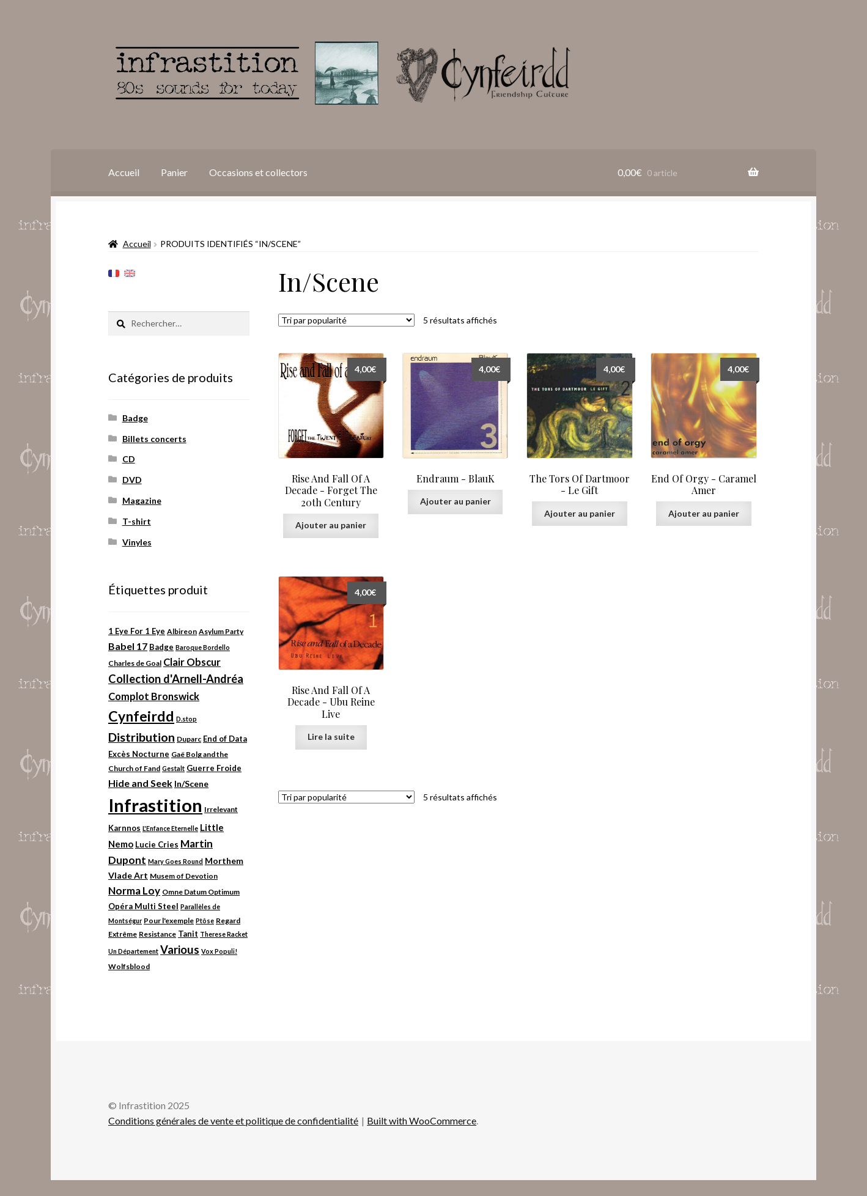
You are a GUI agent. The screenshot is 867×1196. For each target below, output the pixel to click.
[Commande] (346, 320)
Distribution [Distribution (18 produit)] (141, 736)
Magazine (141, 500)
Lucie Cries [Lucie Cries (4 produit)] (157, 844)
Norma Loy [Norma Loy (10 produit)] (134, 890)
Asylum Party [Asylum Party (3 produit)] (221, 631)
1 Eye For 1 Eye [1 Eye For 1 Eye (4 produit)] (136, 631)
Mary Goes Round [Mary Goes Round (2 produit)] (175, 861)
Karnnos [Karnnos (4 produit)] (124, 828)
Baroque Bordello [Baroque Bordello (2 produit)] (202, 647)
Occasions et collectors (258, 172)
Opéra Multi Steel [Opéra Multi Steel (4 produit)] (143, 906)
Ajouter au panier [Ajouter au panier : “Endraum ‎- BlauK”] (455, 501)
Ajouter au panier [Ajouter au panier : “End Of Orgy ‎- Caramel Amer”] (703, 513)
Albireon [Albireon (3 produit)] (182, 631)
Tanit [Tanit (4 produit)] (188, 934)
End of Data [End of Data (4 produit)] (225, 739)
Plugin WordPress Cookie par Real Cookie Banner (104, 1188)
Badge (135, 418)
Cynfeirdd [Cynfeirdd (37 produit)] (141, 716)
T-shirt (136, 521)
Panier (174, 172)
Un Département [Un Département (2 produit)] (133, 951)
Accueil (123, 172)
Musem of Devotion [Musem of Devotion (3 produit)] (184, 875)
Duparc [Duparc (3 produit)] (189, 739)
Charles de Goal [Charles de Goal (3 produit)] (134, 663)
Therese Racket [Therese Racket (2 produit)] (224, 934)
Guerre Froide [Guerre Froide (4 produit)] (214, 768)
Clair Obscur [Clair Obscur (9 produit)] (192, 662)
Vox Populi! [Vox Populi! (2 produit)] (219, 951)
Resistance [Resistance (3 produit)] (157, 934)
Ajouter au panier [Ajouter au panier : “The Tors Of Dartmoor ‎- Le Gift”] (579, 513)
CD (128, 459)
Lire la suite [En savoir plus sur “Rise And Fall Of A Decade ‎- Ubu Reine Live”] (331, 736)
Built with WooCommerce (421, 1120)
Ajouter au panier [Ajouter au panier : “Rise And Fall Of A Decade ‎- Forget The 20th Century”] (330, 525)
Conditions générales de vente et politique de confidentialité (233, 1120)
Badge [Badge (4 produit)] (161, 647)
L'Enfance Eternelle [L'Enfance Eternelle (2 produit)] (170, 828)
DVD (132, 479)
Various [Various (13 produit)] (179, 949)
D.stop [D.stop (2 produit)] (186, 719)
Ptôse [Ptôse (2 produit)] (205, 921)
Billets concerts (154, 439)
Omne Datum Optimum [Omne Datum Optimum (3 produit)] (201, 891)
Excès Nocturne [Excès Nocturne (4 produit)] (138, 754)
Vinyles (137, 542)
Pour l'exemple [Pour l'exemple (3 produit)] (169, 920)
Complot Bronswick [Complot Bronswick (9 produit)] (153, 696)
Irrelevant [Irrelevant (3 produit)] (221, 809)
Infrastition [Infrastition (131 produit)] (155, 805)
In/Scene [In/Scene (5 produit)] (191, 783)
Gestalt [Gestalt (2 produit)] (173, 768)
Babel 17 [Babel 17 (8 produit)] (127, 646)
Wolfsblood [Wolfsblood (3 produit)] (129, 966)
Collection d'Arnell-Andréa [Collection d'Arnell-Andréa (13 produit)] (175, 678)
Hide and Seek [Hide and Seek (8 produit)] (140, 783)
